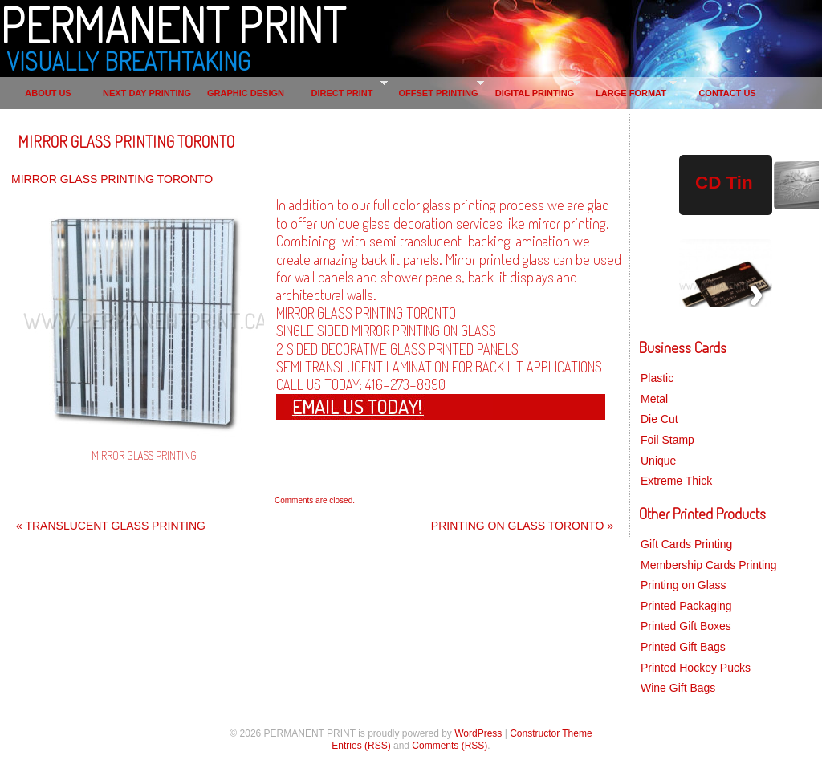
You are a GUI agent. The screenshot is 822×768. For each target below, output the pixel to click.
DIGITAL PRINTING (535, 93)
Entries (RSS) (361, 745)
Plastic (657, 378)
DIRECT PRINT (342, 93)
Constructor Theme (551, 733)
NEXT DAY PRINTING (147, 93)
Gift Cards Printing (686, 544)
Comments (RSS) (449, 745)
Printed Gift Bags (683, 646)
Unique (658, 460)
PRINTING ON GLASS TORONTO (522, 525)
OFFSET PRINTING (438, 93)
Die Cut (659, 418)
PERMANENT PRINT (172, 24)
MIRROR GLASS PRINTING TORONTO (126, 141)
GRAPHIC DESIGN (245, 93)
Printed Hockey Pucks (696, 667)
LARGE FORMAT (631, 93)
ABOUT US (48, 93)
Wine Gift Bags (678, 687)
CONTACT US (726, 93)
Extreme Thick (676, 480)
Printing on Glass (683, 585)
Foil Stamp (667, 439)
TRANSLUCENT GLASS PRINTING (111, 525)
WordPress (478, 733)
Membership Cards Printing (709, 565)
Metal (654, 398)
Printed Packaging (686, 605)
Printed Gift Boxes (686, 626)
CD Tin (724, 183)
